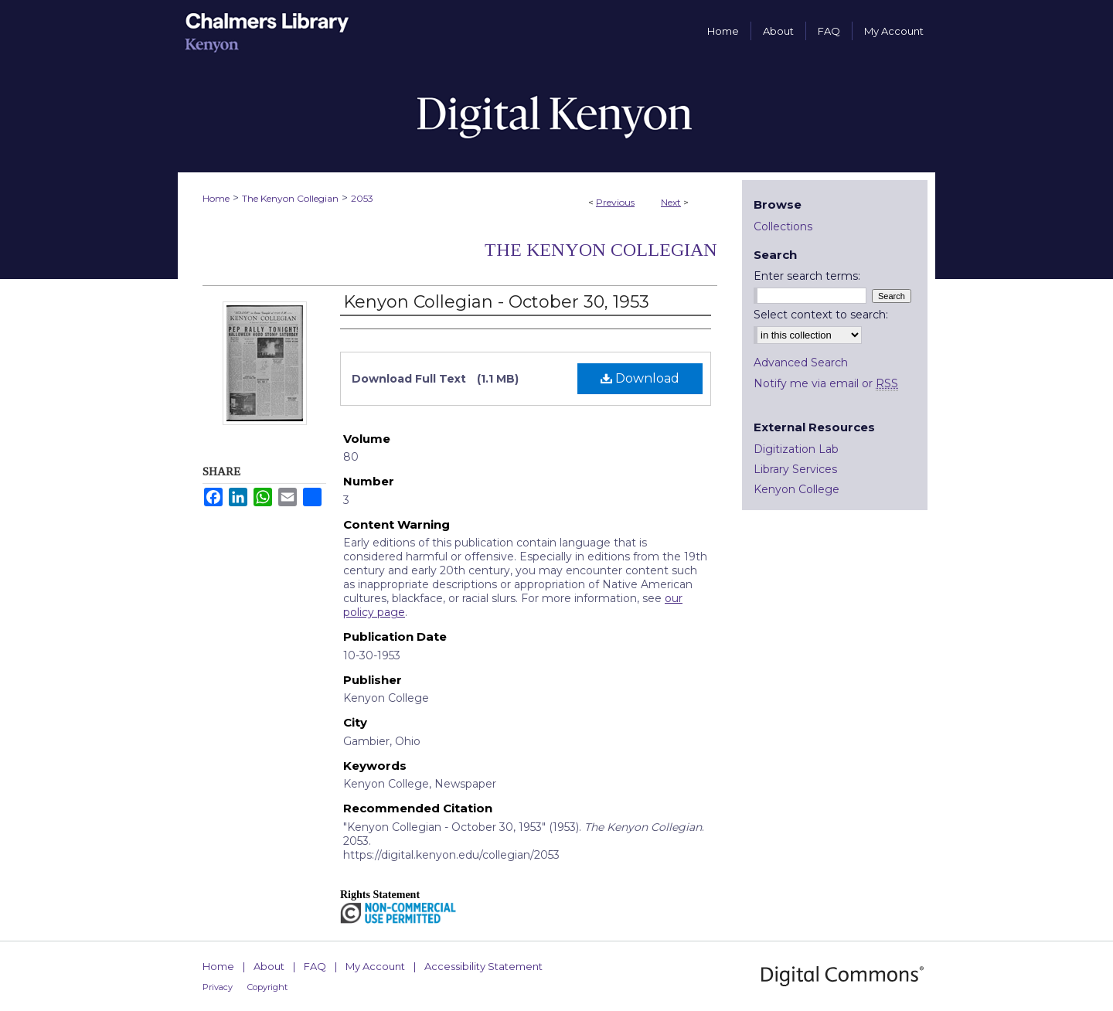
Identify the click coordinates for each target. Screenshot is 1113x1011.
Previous (615, 202)
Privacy (218, 987)
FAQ (315, 966)
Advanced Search (801, 362)
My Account (375, 966)
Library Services (795, 469)
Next (671, 202)
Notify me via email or (826, 383)
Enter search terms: (807, 276)
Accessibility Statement (483, 966)
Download (640, 378)
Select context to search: (821, 315)
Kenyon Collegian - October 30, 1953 (496, 301)
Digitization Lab (796, 449)
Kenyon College (796, 489)
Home (216, 198)
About (269, 966)
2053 (362, 198)
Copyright (267, 987)
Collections (783, 226)
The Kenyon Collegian (290, 198)
